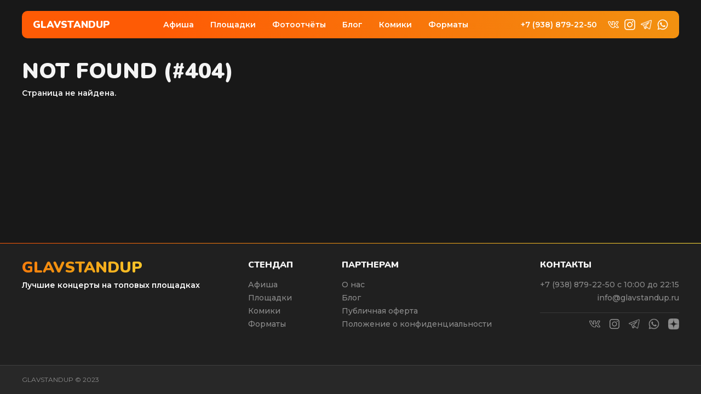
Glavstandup (71, 25)
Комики (395, 25)
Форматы (448, 25)
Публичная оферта (380, 311)
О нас (353, 284)
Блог (352, 25)
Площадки (233, 25)
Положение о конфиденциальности (417, 324)
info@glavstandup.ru (638, 298)
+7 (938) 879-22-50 (559, 25)
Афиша (178, 25)
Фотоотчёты (299, 25)
